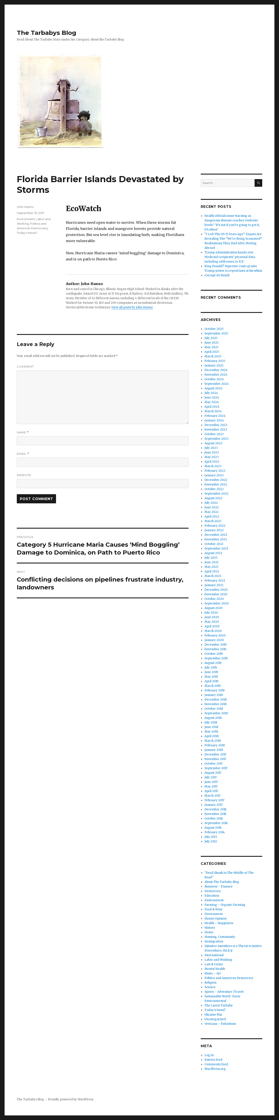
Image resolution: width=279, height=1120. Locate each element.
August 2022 (213, 498)
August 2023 (213, 443)
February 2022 (214, 526)
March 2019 (212, 686)
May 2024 (211, 402)
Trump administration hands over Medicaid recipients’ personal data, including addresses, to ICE (229, 257)
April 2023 (211, 461)
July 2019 (210, 667)
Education (211, 896)
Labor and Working (218, 960)
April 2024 (211, 407)
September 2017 (215, 768)
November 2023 (215, 429)
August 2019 (212, 663)
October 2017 (213, 763)
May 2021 (211, 567)
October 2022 (214, 489)
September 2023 (216, 439)
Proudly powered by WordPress (70, 1099)
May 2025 (211, 347)
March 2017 (212, 796)
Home (208, 932)
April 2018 (211, 736)
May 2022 (211, 512)
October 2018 (213, 709)
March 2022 (212, 521)
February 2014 (214, 832)
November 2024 (215, 375)
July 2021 (210, 558)
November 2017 (215, 759)
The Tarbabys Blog (46, 32)
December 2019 (215, 645)
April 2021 (211, 571)
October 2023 (214, 434)
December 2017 (215, 754)
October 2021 (213, 544)
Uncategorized (215, 1019)
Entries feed (213, 1060)
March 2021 (212, 576)
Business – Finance (218, 886)
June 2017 (211, 782)
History (209, 928)
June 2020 (211, 617)
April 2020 (211, 626)
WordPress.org (215, 1069)
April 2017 (211, 791)
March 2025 (212, 356)
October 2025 (213, 329)
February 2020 (215, 635)
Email (23, 454)
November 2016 (215, 814)
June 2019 (211, 672)
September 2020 (216, 603)
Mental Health (214, 969)
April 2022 (211, 516)
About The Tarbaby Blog (221, 882)
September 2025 (216, 333)
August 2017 (212, 773)
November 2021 (215, 539)
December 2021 (215, 535)
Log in (209, 1055)
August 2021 (213, 553)
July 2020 (211, 612)
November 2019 (215, 649)
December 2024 (216, 370)
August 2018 (213, 718)
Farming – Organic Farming (224, 905)
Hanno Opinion (215, 918)
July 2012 (210, 841)
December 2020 (216, 590)
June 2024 (211, 397)
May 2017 (211, 786)
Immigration (213, 941)
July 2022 (211, 503)
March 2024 (213, 411)
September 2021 (216, 548)
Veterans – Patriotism (220, 1024)
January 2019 (213, 695)
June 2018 (211, 727)
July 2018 (210, 722)
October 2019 (213, 654)
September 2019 (216, 658)
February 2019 (214, 690)
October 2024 (214, 379)
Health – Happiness (218, 923)
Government (213, 914)
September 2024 (216, 384)
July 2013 (210, 837)
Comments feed (216, 1064)
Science (210, 987)
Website (24, 475)
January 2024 (214, 420)
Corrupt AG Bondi (217, 275)
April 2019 (211, 681)
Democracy (212, 891)
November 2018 (215, 704)
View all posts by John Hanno (132, 307)
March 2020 (213, 631)
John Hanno (25, 207)
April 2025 (211, 352)
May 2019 (211, 677)
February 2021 (214, 580)
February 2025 (214, 361)
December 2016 (215, 809)
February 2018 (214, 745)
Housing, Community (219, 937)
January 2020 (214, 640)
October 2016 (213, 818)
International (214, 955)
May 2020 (211, 622)
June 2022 (211, 507)
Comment (25, 366)
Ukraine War (213, 1014)
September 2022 (216, 494)
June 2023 (211, 452)
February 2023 (214, 471)
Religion (210, 982)
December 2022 (215, 480)
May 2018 (211, 731)
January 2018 (213, 750)
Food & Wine (213, 909)
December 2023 (215, 425)
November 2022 (215, 484)
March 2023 (212, 466)
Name (23, 432)
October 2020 (214, 599)
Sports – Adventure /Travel (223, 992)
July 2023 (211, 448)
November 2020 (215, 594)
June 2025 (211, 342)
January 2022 (214, 530)
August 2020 (213, 608)
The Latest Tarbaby (218, 1005)
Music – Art (212, 973)
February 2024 (215, 416)
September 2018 (216, 713)
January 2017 (213, 805)
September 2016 (216, 823)
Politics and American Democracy (228, 978)
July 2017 (210, 777)
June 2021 (211, 562)
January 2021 (213, 585)
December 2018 (215, 699)
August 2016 (212, 828)
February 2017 (214, 800)
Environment (26, 219)
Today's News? (27, 232)
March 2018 (212, 741)
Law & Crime (213, 964)
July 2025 (211, 338)
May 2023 (211, 457)
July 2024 (211, 393)
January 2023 (214, 475)
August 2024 (213, 388)
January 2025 (213, 365)
